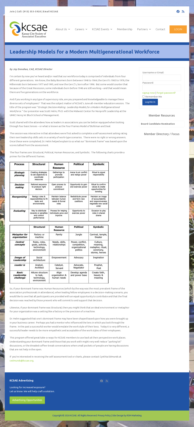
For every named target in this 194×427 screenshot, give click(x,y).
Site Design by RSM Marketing (127, 415)
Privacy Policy (104, 415)
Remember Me (152, 96)
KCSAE (73, 415)
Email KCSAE (50, 11)
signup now (148, 92)
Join (12, 11)
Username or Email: (153, 72)
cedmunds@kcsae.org (21, 360)
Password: (148, 82)
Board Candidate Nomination (158, 123)
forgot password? (166, 92)
